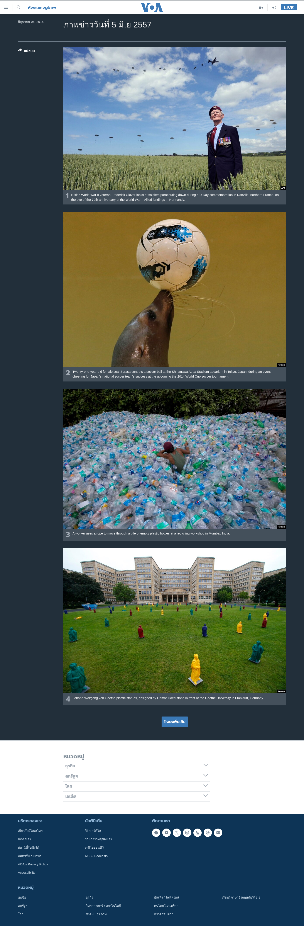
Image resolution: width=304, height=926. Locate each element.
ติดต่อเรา (24, 839)
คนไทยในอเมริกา (166, 906)
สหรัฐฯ (22, 906)
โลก (21, 914)
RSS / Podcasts (96, 856)
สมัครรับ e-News (30, 856)
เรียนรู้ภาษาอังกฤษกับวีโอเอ (241, 897)
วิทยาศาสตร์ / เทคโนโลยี (103, 906)
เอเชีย (22, 897)
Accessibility (26, 872)
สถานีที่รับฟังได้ (28, 847)
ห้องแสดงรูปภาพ (42, 7)
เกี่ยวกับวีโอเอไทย (30, 831)
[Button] (26, 51)
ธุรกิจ (89, 897)
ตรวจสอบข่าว (163, 914)
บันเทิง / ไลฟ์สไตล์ (166, 897)
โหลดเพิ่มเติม (175, 722)
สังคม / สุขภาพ (96, 914)
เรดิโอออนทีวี (94, 847)
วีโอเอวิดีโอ (93, 831)
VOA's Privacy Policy (33, 864)
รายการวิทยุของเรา (98, 839)
